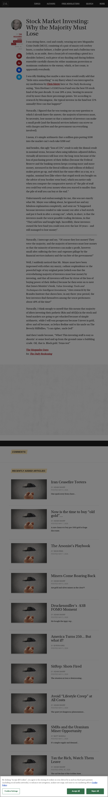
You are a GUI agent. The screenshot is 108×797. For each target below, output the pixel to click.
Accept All (76, 793)
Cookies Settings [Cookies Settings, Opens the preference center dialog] (11, 793)
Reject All (95, 793)
